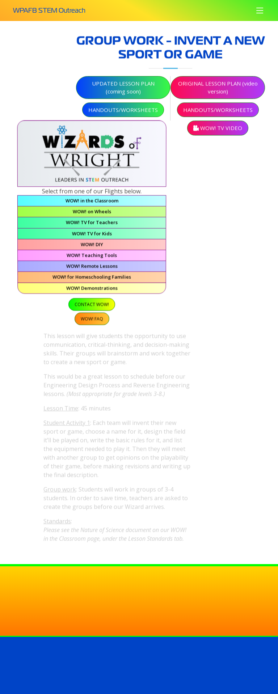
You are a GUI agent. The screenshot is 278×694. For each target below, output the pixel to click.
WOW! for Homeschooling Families (92, 278)
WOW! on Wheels (91, 214)
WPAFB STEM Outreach (49, 10)
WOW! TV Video (217, 130)
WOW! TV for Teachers (92, 224)
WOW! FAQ (92, 319)
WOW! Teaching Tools (92, 257)
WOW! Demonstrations (91, 289)
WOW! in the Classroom (91, 202)
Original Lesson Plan (218, 89)
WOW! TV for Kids (92, 235)
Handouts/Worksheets (123, 111)
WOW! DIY (92, 246)
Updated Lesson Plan (123, 89)
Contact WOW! (92, 305)
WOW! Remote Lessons (91, 268)
